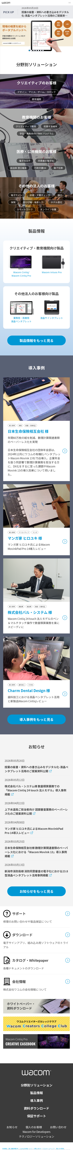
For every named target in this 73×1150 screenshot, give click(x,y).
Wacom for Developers (36, 1132)
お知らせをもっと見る (37, 891)
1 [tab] (29, 50)
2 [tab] (31, 50)
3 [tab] (34, 50)
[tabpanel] (36, 35)
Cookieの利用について (26, 1148)
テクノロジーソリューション (36, 1136)
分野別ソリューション (36, 1085)
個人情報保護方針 (13, 1148)
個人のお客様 (34, 1127)
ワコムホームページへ (49, 1148)
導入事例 (36, 1100)
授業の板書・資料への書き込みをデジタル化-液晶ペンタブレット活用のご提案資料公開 (36, 769)
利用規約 (4, 1148)
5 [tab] (38, 50)
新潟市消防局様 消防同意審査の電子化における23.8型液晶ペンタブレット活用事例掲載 (36, 873)
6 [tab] (40, 50)
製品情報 (36, 1092)
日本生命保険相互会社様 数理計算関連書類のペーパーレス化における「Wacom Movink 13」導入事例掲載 (36, 852)
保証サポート (36, 1116)
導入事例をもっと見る (36, 719)
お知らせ (12, 1127)
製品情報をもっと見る (36, 340)
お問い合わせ (58, 1127)
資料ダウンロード (36, 1108)
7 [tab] (43, 50)
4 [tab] (36, 50)
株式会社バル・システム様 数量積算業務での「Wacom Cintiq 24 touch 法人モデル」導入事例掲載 (35, 790)
